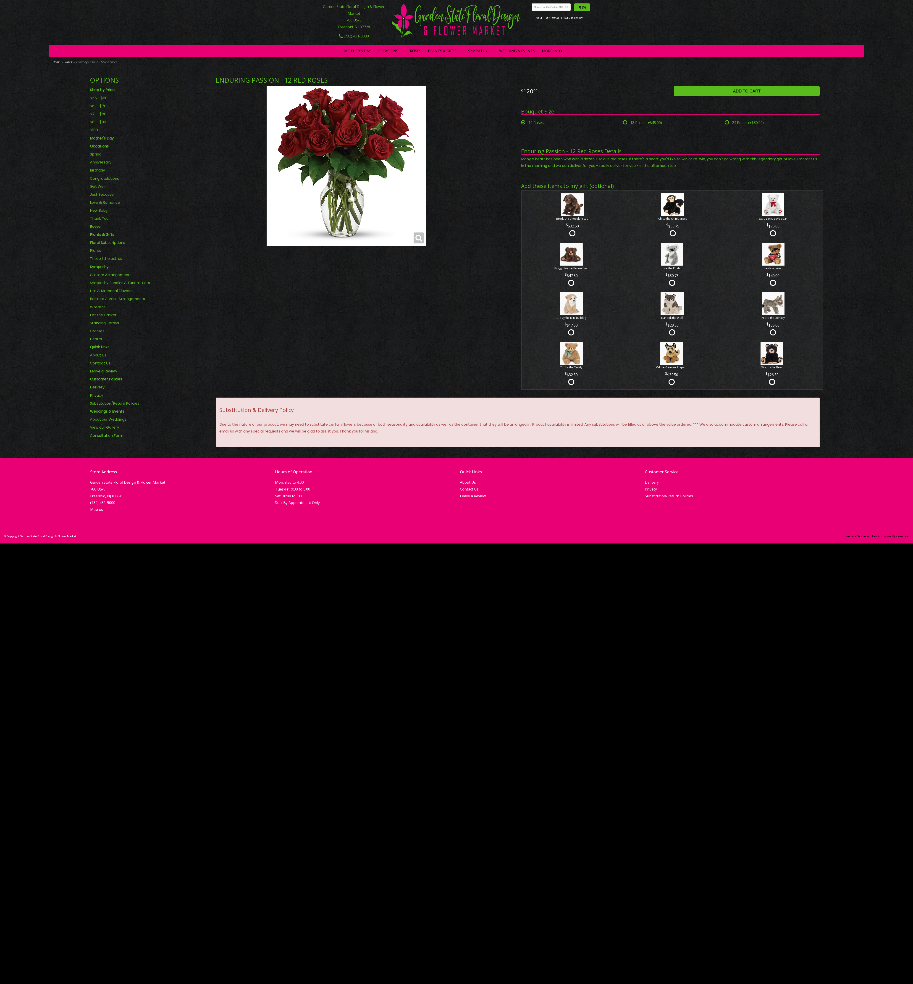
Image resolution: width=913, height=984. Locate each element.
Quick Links (99, 347)
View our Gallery (104, 427)
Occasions (388, 50)
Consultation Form (106, 435)
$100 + (95, 130)
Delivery (97, 387)
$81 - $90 (98, 122)
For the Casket (103, 315)
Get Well (97, 186)
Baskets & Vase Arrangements (117, 298)
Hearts (96, 339)
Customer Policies (106, 379)
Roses (415, 50)
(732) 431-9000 (354, 36)
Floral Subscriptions (107, 242)
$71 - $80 (98, 114)
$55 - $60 (99, 98)
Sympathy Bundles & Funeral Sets (120, 282)
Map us (96, 509)
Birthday (97, 170)
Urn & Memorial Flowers (111, 290)
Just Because (102, 194)
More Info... (553, 50)
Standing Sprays (104, 323)
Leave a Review (103, 371)
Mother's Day (357, 50)
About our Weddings (108, 419)
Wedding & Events (517, 50)
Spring (95, 154)
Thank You (99, 218)
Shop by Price (102, 89)
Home (56, 62)
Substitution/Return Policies (114, 403)
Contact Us (100, 363)
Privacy (96, 395)
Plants (95, 250)
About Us (98, 355)
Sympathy (478, 50)
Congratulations (104, 178)
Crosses (97, 331)
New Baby (99, 210)
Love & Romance (105, 202)
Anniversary (100, 162)
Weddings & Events (107, 411)
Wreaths (97, 307)
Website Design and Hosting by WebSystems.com (878, 536)
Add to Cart (747, 91)
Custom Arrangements (110, 274)
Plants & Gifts (442, 50)
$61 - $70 (98, 106)
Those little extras (106, 258)
